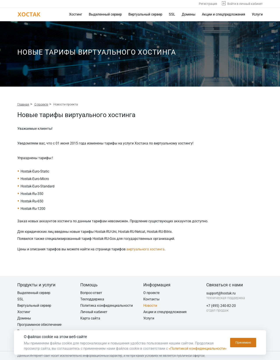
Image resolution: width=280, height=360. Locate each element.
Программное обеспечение (39, 325)
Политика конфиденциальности (106, 305)
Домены (188, 14)
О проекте (41, 104)
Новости (150, 305)
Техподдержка (92, 299)
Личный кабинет (93, 312)
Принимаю (243, 342)
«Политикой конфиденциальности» (198, 348)
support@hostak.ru (221, 293)
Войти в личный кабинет (245, 3)
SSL (172, 14)
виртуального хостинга (145, 249)
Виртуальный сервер (145, 14)
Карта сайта (90, 318)
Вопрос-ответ (91, 293)
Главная (23, 104)
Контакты (151, 299)
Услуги (257, 14)
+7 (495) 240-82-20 (221, 306)
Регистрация (208, 3)
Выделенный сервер (105, 14)
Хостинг (75, 14)
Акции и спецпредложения (223, 14)
